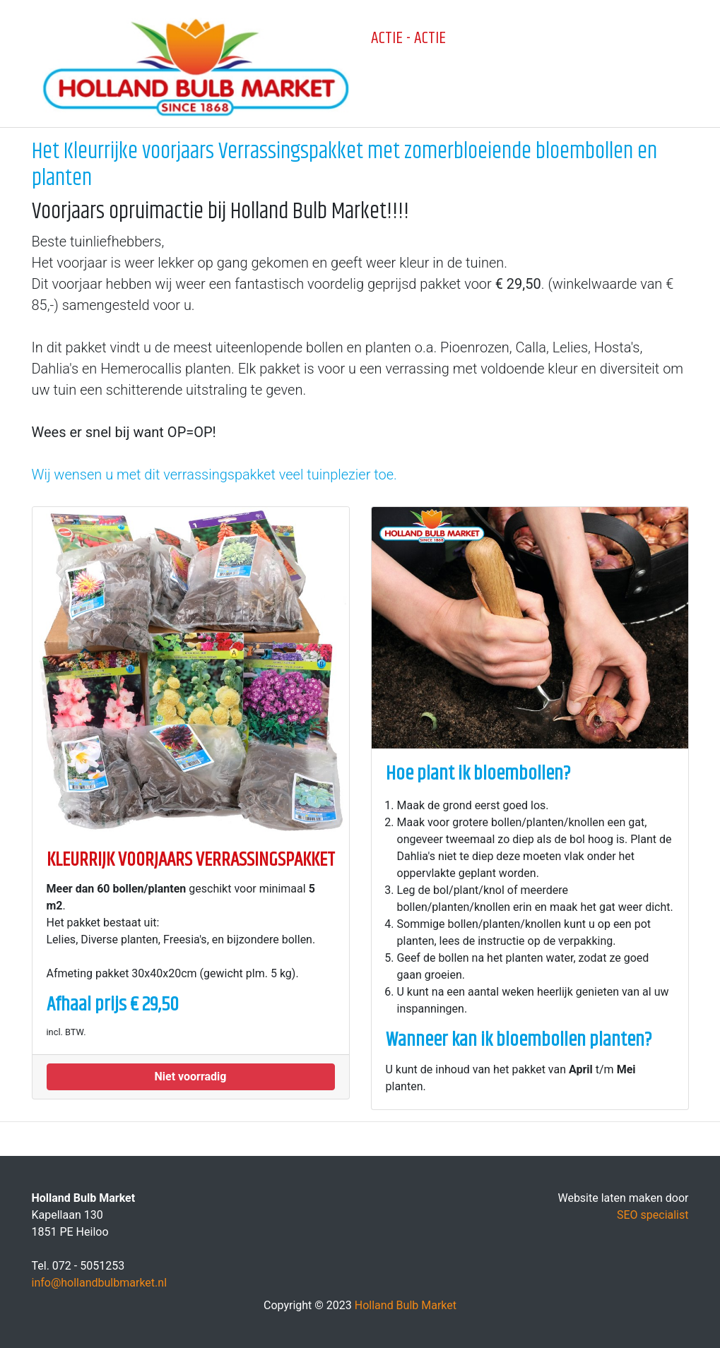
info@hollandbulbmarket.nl (99, 1282)
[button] (191, 1076)
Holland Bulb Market (405, 1305)
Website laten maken (609, 1198)
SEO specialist (653, 1215)
